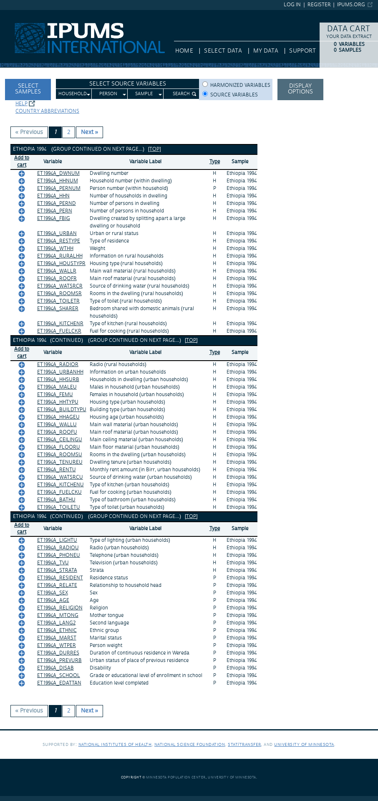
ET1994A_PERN (54, 211)
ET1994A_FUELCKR (59, 331)
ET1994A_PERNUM (59, 188)
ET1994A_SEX (52, 593)
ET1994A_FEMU (55, 395)
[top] (154, 149)
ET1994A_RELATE (57, 585)
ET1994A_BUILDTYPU (61, 410)
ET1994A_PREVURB (59, 660)
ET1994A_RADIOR (57, 364)
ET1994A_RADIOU (58, 548)
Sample (144, 94)
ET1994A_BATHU (56, 500)
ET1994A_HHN (53, 196)
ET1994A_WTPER (56, 645)
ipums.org (351, 5)
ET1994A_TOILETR (58, 301)
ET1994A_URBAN (57, 233)
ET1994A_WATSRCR (60, 286)
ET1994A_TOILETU (58, 507)
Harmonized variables (240, 85)
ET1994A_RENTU (56, 470)
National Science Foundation (189, 744)
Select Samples (28, 89)
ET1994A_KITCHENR (60, 324)
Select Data (223, 51)
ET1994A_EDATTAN (59, 683)
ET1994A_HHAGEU (58, 417)
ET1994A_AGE (53, 600)
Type (214, 162)
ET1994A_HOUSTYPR (61, 263)
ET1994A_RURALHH (60, 256)
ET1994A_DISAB (55, 668)
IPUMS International (27, 14)
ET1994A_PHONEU (58, 555)
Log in (292, 5)
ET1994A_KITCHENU (60, 485)
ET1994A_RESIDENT (60, 578)
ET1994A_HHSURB (58, 379)
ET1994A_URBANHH (60, 372)
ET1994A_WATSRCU (60, 477)
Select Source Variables (127, 84)
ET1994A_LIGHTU (57, 540)
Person (108, 94)
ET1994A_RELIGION (60, 608)
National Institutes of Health (115, 744)
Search (181, 94)
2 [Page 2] (69, 132)
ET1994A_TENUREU (60, 462)
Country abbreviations (47, 111)
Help (21, 104)
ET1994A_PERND (56, 203)
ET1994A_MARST (56, 638)
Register (319, 5)
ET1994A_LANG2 (56, 623)
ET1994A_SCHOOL (58, 675)
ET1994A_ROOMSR (59, 294)
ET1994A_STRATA (57, 570)
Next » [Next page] (89, 132)
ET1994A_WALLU (57, 425)
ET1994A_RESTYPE (58, 241)
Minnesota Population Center (176, 777)
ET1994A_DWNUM (58, 173)
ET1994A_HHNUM (57, 181)
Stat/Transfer (244, 744)
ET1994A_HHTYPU (57, 402)
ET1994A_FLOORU (58, 447)
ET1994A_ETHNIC (57, 630)
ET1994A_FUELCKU (59, 492)
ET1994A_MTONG (57, 615)
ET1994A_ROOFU (57, 432)
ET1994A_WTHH (55, 248)
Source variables (234, 95)
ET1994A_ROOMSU (59, 455)
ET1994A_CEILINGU (59, 440)
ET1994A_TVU (53, 563)
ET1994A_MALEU (57, 387)
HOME (184, 51)
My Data (265, 51)
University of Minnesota (304, 744)
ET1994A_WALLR (56, 271)
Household (72, 94)
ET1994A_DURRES (58, 653)
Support (302, 51)
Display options (300, 89)
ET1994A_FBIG (53, 218)
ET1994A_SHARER (57, 309)
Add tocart (21, 161)
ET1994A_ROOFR (57, 278)
